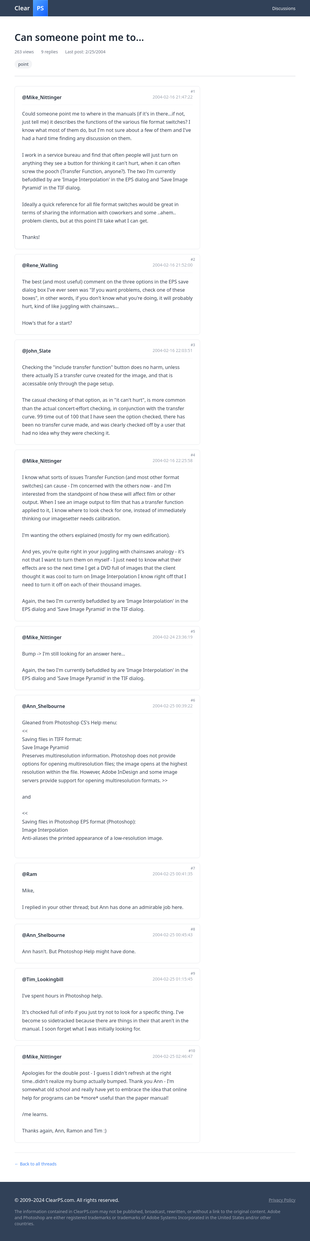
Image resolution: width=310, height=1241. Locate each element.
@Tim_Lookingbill (42, 979)
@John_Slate (36, 350)
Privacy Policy (282, 1200)
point (23, 64)
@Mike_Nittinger (42, 97)
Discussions (283, 8)
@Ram (29, 874)
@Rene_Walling (40, 265)
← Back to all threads (36, 1164)
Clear (31, 8)
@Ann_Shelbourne (43, 706)
